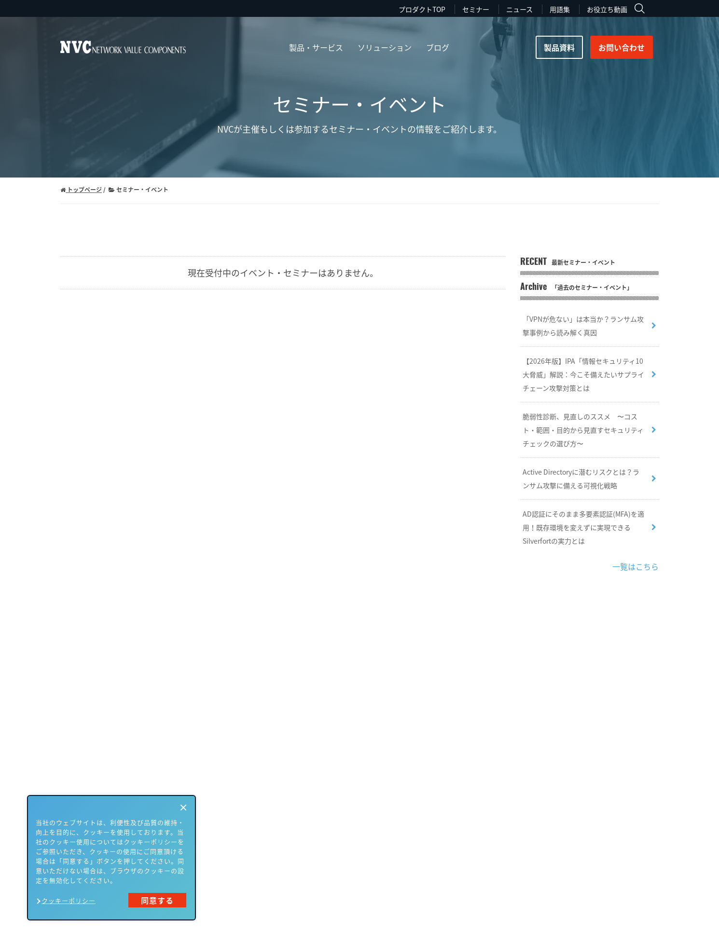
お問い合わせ (621, 47)
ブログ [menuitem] (437, 47)
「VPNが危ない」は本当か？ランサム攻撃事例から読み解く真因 (583, 325)
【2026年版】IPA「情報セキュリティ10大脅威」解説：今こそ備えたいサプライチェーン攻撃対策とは (583, 374)
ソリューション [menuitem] (385, 47)
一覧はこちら (635, 566)
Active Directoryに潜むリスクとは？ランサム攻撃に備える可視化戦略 (581, 478)
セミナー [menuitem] (475, 9)
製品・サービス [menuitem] (316, 47)
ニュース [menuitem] (519, 9)
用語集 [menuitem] (560, 9)
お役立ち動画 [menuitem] (607, 9)
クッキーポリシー (68, 900)
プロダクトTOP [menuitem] (422, 9)
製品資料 (559, 47)
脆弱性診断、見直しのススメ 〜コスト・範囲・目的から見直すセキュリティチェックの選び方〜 (583, 429)
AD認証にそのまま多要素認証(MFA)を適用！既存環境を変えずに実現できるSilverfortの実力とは (583, 527)
